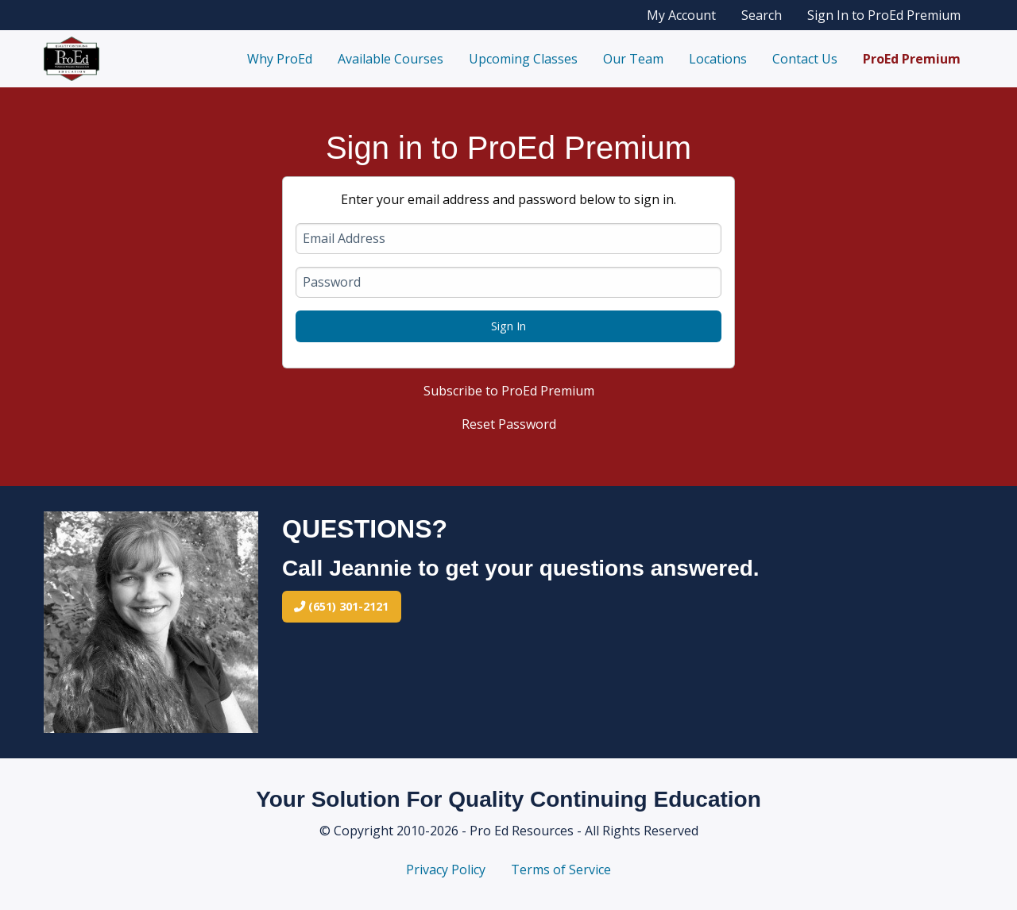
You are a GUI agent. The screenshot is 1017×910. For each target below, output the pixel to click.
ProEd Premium (912, 58)
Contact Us (804, 58)
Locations (718, 58)
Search (761, 15)
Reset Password (509, 424)
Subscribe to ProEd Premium (508, 390)
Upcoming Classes (523, 58)
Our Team (633, 58)
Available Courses (390, 58)
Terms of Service (561, 869)
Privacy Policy (445, 869)
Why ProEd (279, 58)
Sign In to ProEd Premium (884, 15)
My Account (681, 15)
